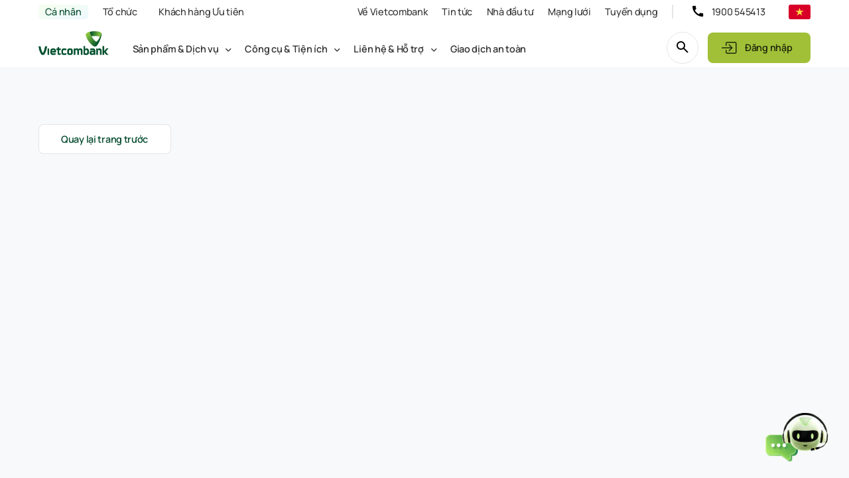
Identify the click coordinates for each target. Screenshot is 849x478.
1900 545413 (738, 11)
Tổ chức (120, 11)
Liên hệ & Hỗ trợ (388, 48)
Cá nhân (63, 11)
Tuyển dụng (631, 11)
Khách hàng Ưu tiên (201, 11)
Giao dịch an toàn (488, 48)
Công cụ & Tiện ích (286, 48)
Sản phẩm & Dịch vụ (176, 48)
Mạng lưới (569, 11)
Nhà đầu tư (510, 11)
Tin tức (457, 11)
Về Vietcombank (393, 11)
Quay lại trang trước (104, 139)
